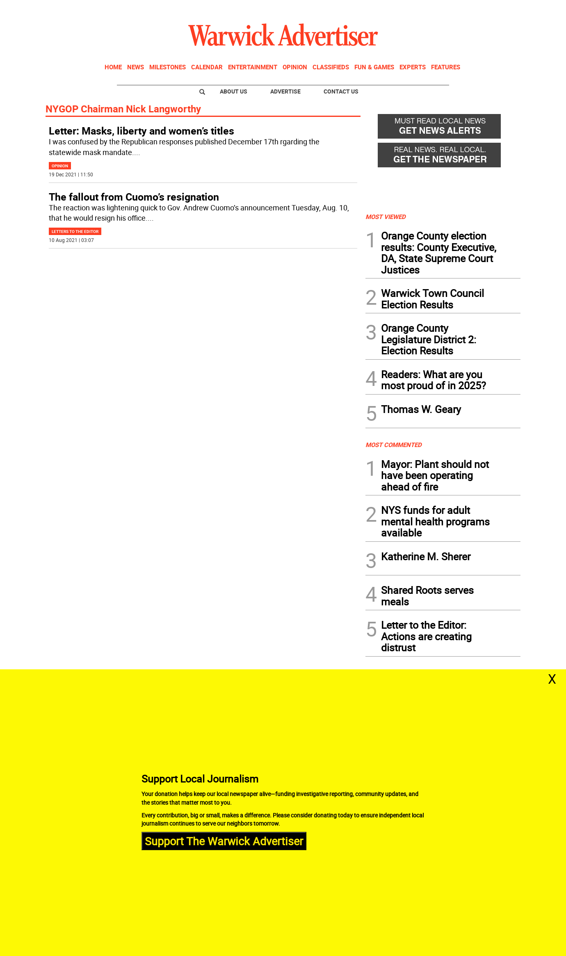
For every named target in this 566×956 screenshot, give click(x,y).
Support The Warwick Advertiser (224, 840)
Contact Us (341, 91)
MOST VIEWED (385, 216)
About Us (233, 91)
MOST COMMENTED (393, 444)
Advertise (285, 91)
